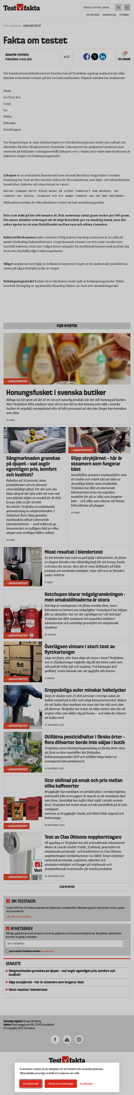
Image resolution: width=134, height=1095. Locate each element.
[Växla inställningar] (87, 1083)
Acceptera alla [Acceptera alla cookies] (30, 1083)
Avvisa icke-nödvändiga (61, 1083)
